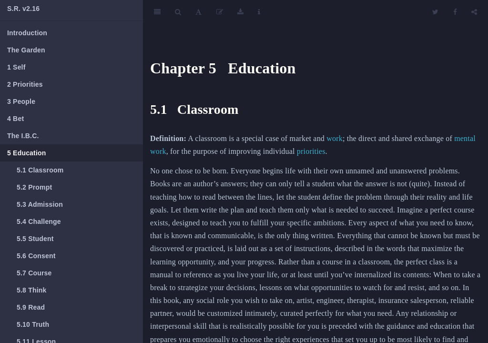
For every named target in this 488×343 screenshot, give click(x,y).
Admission (40, 204)
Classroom (40, 170)
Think (31, 290)
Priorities (25, 84)
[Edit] (219, 12)
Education (26, 153)
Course (34, 273)
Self (16, 67)
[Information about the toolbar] (259, 12)
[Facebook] (455, 12)
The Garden (26, 50)
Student (35, 238)
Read (31, 307)
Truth (33, 324)
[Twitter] (435, 12)
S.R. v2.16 (23, 8)
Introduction (27, 33)
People (21, 101)
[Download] (240, 12)
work (334, 138)
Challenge (39, 221)
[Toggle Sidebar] (157, 12)
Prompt (34, 187)
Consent (36, 256)
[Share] (474, 12)
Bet (15, 118)
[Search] (178, 12)
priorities (311, 151)
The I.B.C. (23, 136)
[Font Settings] (198, 12)
